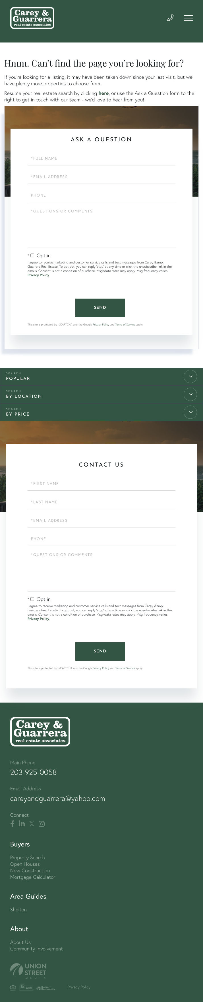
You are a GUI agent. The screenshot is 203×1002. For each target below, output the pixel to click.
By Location (24, 397)
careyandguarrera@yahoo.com (57, 798)
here (103, 93)
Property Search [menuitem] (27, 857)
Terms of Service (125, 324)
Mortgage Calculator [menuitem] (32, 877)
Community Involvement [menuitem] (36, 948)
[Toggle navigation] (188, 18)
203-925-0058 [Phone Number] (33, 772)
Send (100, 308)
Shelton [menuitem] (18, 909)
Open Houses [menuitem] (25, 864)
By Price (18, 414)
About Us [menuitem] (20, 942)
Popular (18, 379)
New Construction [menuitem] (30, 870)
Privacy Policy (38, 275)
